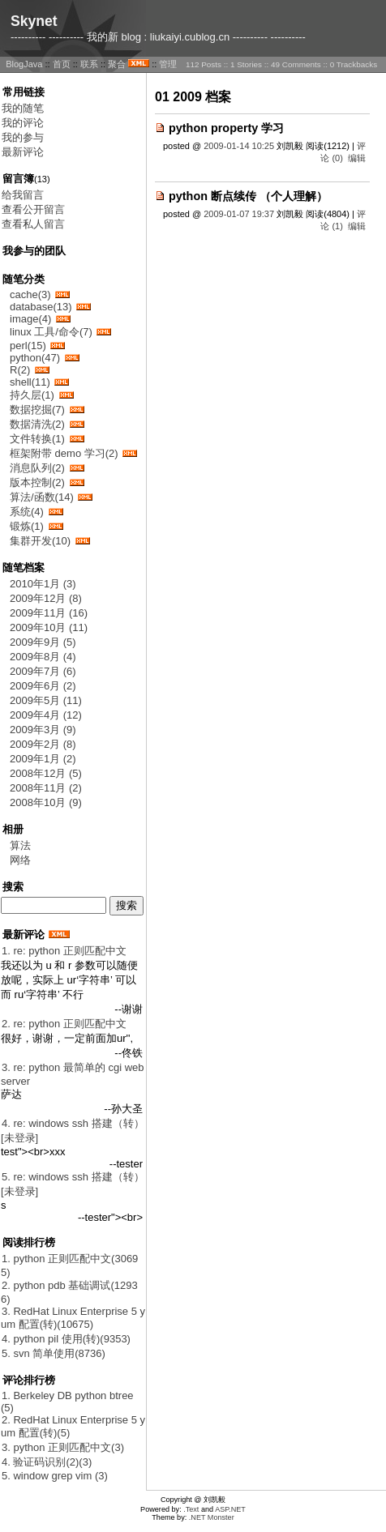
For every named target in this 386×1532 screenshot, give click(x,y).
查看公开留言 (33, 209)
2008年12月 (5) (46, 773)
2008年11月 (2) (46, 788)
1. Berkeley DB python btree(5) (67, 1401)
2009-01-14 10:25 (239, 146)
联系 (89, 64)
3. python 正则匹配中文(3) (63, 1447)
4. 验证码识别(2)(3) (47, 1462)
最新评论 (23, 152)
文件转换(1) (37, 439)
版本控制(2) (37, 482)
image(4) (30, 319)
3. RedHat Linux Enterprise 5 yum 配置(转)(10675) (73, 1317)
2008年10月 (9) (46, 802)
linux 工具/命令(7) (51, 332)
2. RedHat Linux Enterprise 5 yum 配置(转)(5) (73, 1426)
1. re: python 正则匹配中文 (64, 951)
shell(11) (30, 382)
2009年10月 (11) (49, 627)
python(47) (35, 358)
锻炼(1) (27, 526)
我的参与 (23, 137)
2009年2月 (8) (43, 744)
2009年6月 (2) (43, 686)
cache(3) (30, 294)
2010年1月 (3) (43, 584)
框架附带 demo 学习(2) (64, 453)
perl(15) (28, 345)
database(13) (41, 307)
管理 (168, 64)
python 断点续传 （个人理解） (248, 196)
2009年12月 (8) (46, 598)
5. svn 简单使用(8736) (53, 1353)
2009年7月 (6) (43, 671)
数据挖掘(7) (37, 409)
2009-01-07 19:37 (239, 214)
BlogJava (24, 64)
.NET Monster (211, 1517)
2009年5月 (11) (46, 700)
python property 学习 (226, 128)
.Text (191, 1509)
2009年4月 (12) (46, 715)
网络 (20, 860)
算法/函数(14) (42, 497)
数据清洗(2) (37, 424)
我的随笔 (23, 108)
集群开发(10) (40, 541)
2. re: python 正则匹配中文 (64, 1024)
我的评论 (23, 123)
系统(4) (27, 512)
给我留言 (23, 195)
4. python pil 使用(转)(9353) (66, 1339)
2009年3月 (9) (43, 729)
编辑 (357, 158)
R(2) (20, 370)
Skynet (34, 21)
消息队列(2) (37, 468)
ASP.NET (230, 1509)
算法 (20, 845)
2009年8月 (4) (43, 657)
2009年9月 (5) (43, 642)
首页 (62, 64)
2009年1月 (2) (43, 759)
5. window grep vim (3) (55, 1476)
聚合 (117, 64)
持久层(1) (32, 395)
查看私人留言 (33, 224)
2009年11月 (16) (49, 613)
